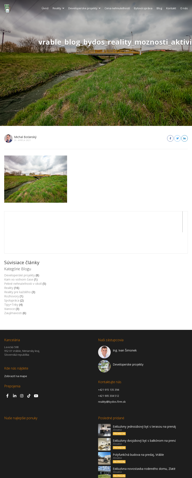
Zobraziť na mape (15, 355)
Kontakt (171, 8)
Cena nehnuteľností (117, 8)
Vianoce (9, 288)
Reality (58, 8)
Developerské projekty (19, 254)
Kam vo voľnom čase (18, 258)
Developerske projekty (84, 8)
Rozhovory (11, 275)
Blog (159, 8)
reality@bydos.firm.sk (112, 381)
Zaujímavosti (13, 292)
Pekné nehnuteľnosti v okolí (23, 263)
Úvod (45, 8)
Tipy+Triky (11, 284)
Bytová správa (143, 8)
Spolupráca (11, 279)
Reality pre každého (17, 271)
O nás (184, 8)
